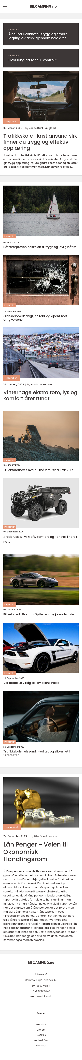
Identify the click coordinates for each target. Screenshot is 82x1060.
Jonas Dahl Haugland (42, 128)
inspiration (13, 29)
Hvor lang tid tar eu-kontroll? (32, 60)
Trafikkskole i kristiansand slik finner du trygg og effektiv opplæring (40, 142)
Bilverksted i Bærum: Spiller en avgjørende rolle (38, 614)
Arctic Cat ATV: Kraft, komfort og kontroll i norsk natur (40, 539)
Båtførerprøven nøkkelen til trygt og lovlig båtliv (39, 247)
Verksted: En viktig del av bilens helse (31, 683)
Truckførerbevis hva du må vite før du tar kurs (38, 470)
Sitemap (41, 1045)
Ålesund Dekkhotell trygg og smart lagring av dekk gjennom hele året (37, 36)
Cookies (41, 1035)
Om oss (41, 1029)
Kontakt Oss (41, 1040)
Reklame (41, 1024)
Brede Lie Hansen (41, 384)
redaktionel (12, 827)
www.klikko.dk (44, 996)
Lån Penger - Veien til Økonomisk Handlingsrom (35, 851)
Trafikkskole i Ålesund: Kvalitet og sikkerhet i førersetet (36, 753)
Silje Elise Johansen (46, 836)
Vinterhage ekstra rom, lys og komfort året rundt (40, 395)
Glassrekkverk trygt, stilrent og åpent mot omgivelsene (35, 317)
